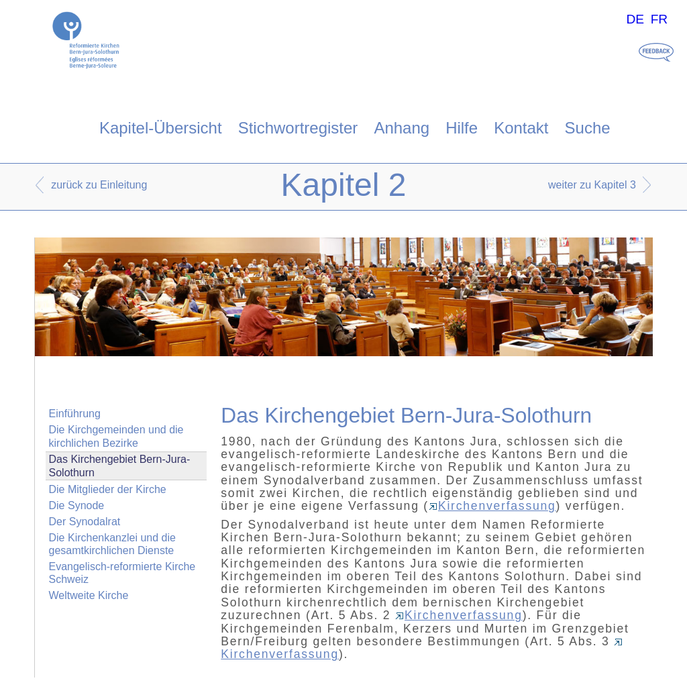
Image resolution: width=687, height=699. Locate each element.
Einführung (75, 413)
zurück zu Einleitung (99, 185)
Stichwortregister (298, 128)
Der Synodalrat (85, 521)
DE (635, 19)
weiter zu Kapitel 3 (592, 185)
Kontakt (521, 128)
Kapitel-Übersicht (160, 128)
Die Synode (77, 505)
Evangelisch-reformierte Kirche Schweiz (122, 573)
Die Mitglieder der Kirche (107, 489)
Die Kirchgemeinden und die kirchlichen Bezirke (116, 436)
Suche (588, 128)
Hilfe (461, 128)
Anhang (401, 128)
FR (659, 19)
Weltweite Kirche (89, 595)
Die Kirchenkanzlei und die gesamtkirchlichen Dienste (112, 544)
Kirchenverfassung (492, 506)
